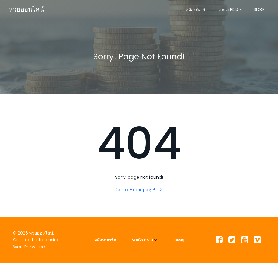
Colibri (54, 247)
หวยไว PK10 (230, 9)
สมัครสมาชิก (196, 9)
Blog (259, 9)
